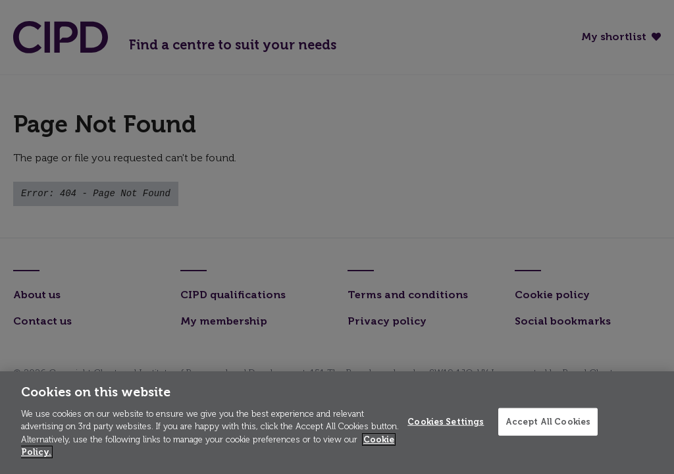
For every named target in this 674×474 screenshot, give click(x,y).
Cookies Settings (445, 422)
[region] (337, 422)
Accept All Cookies (548, 422)
